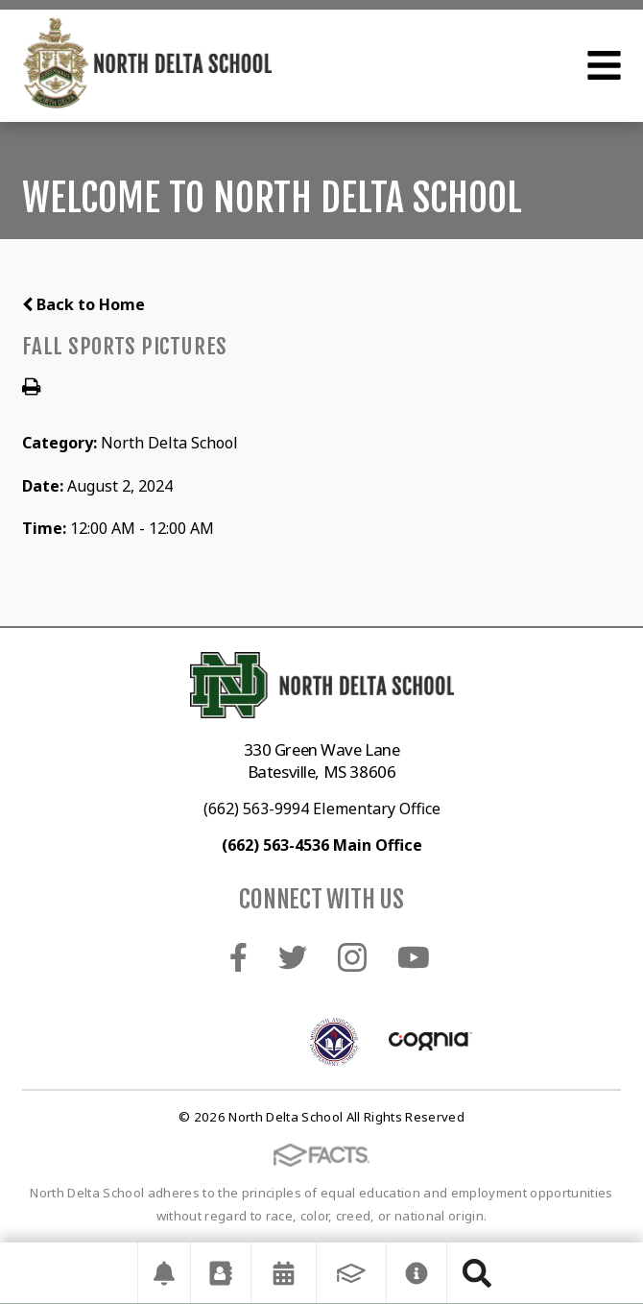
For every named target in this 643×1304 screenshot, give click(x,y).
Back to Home (83, 304)
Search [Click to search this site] (477, 1273)
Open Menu (604, 65)
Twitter (292, 957)
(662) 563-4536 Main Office (322, 845)
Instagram (352, 957)
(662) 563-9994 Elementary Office (322, 808)
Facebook (238, 957)
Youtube (413, 957)
